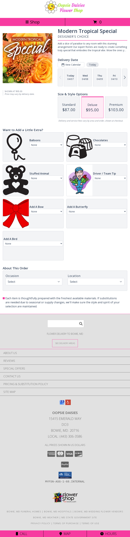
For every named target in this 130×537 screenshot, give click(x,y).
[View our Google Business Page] (62, 404)
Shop (32, 22)
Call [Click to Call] (21, 533)
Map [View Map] (65, 533)
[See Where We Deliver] (65, 343)
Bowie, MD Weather (46, 517)
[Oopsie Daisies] (65, 13)
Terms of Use (90, 523)
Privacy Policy (40, 523)
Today (92, 64)
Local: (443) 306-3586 (65, 436)
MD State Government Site (79, 517)
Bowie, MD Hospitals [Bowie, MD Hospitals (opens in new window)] (58, 511)
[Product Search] (65, 323)
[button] (65, 475)
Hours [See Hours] (108, 533)
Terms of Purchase (66, 523)
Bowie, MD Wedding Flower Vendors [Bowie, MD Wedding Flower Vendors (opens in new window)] (98, 511)
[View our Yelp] (68, 404)
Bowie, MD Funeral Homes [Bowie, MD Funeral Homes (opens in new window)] (24, 511)
